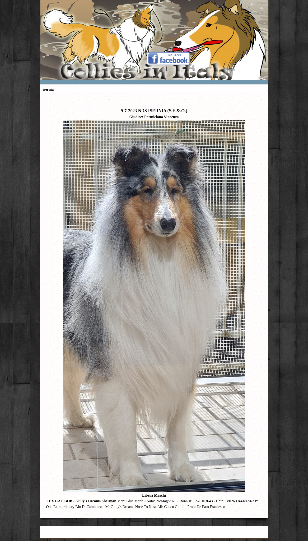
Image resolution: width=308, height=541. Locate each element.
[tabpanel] (154, 304)
